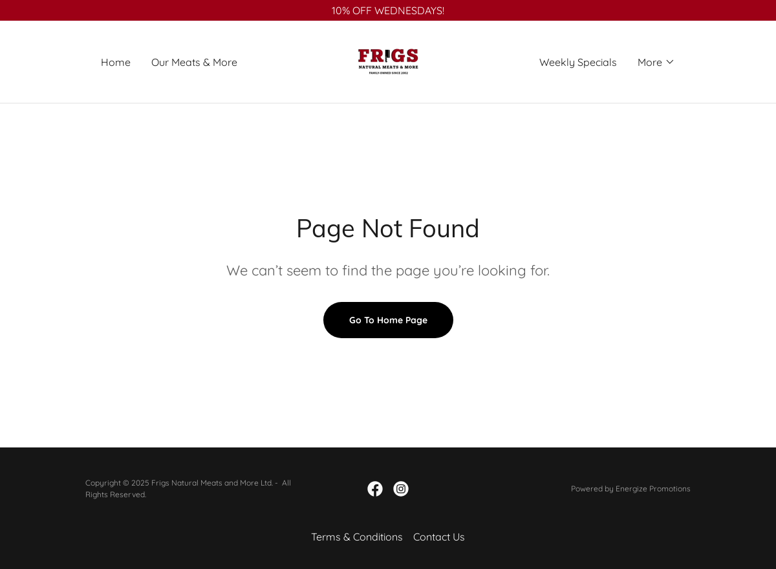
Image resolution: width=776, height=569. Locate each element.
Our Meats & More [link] (194, 62)
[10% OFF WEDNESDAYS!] (388, 10)
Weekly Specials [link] (578, 62)
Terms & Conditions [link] (357, 536)
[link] (387, 60)
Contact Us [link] (439, 536)
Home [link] (116, 62)
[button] (656, 62)
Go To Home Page (388, 320)
